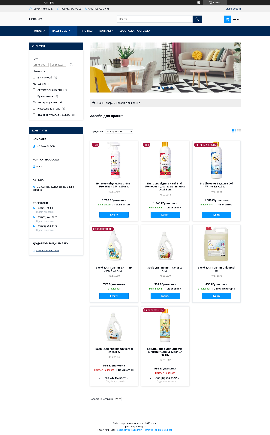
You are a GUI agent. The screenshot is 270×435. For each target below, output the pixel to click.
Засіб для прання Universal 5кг (216, 269)
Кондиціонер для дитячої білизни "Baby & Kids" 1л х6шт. (165, 351)
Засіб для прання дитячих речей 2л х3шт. (114, 269)
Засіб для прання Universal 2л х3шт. (114, 350)
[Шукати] (197, 19)
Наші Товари (61, 30)
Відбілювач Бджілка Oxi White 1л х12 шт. (216, 185)
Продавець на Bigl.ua (135, 426)
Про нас (87, 30)
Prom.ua (152, 423)
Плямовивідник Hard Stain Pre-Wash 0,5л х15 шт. (114, 185)
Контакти (106, 30)
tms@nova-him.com (47, 250)
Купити (114, 214)
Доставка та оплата (135, 30)
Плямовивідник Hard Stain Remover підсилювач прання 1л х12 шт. (165, 186)
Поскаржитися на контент (129, 430)
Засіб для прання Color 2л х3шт (165, 269)
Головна (39, 30)
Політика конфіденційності (158, 430)
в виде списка (239, 131)
